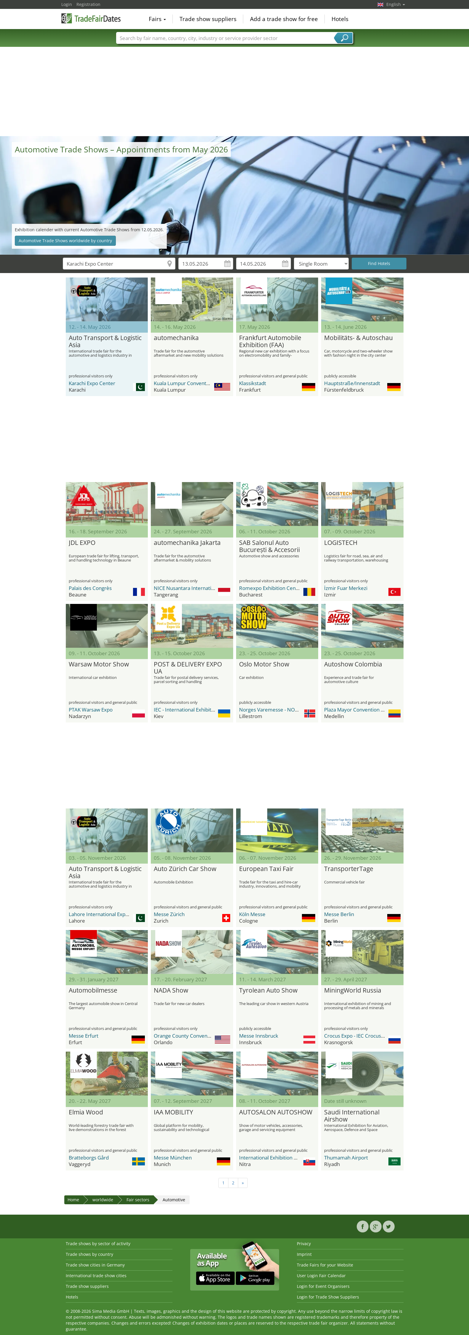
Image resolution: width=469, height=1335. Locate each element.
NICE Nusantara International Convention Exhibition (213, 588)
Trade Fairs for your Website (325, 1265)
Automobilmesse (93, 990)
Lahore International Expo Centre (107, 914)
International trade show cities (96, 1275)
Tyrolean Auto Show (268, 990)
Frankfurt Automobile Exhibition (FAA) (270, 341)
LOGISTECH (340, 543)
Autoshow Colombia (353, 664)
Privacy (304, 1243)
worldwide (102, 1199)
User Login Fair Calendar (321, 1275)
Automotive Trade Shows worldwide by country (65, 240)
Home (73, 1199)
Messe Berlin (339, 914)
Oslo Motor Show (264, 664)
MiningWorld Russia (352, 990)
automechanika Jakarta (187, 543)
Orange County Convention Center (193, 1035)
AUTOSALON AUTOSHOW (275, 1112)
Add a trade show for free (284, 19)
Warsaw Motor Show (99, 664)
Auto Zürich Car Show (185, 869)
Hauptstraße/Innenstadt (352, 383)
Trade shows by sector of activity (98, 1243)
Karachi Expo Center (92, 383)
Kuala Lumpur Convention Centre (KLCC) (200, 383)
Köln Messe (252, 914)
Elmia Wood (86, 1112)
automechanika (176, 338)
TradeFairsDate (91, 18)
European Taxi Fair (266, 869)
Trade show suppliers (208, 19)
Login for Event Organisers (323, 1286)
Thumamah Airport (346, 1157)
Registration (88, 4)
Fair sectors (138, 1199)
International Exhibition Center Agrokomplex (290, 1157)
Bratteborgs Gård (89, 1157)
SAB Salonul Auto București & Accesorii (269, 546)
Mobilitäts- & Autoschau (358, 338)
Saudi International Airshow (352, 1115)
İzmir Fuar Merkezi (345, 588)
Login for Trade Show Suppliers (328, 1297)
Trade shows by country (89, 1254)
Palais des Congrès (90, 588)
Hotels (340, 19)
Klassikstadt (252, 383)
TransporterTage (348, 869)
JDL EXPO (82, 543)
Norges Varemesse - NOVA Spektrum (282, 709)
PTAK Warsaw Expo (91, 709)
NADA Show (171, 990)
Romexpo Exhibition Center (270, 588)
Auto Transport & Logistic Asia (105, 341)
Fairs (157, 19)
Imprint (304, 1254)
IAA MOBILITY (173, 1112)
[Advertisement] (234, 91)
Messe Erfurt (83, 1035)
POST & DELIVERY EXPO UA (188, 668)
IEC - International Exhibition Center (195, 709)
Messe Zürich (169, 914)
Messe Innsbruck (258, 1035)
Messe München (173, 1157)
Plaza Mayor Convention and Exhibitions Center (378, 709)
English (395, 4)
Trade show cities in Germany (95, 1265)
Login (66, 4)
